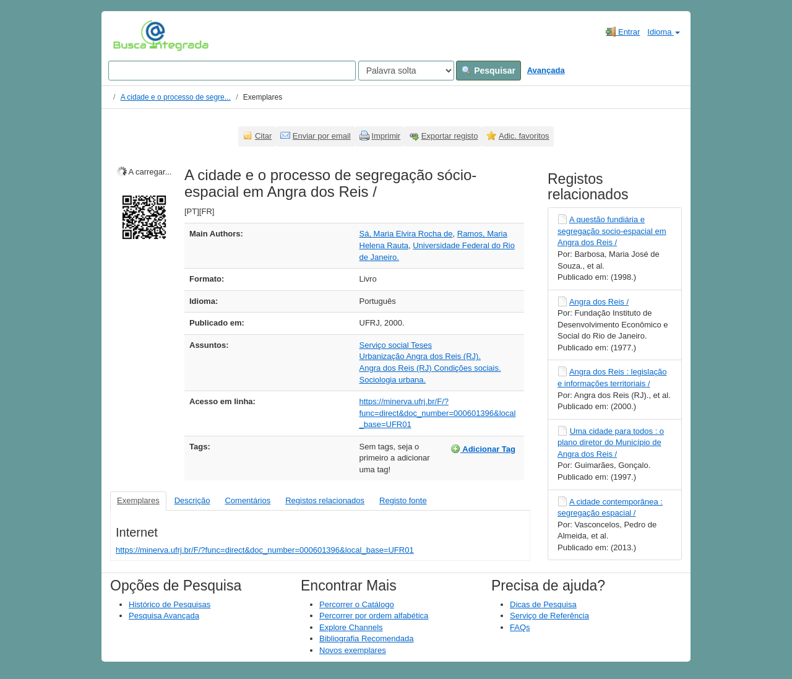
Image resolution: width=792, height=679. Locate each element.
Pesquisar (488, 71)
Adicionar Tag (482, 449)
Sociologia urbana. (392, 379)
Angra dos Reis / (599, 301)
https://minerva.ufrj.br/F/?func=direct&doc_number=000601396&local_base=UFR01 (437, 413)
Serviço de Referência (549, 615)
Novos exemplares (352, 650)
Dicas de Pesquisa (543, 604)
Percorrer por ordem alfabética (373, 615)
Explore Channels (351, 627)
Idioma (663, 32)
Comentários (247, 500)
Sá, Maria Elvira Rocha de (406, 233)
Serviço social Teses (396, 345)
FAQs (520, 627)
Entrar (623, 32)
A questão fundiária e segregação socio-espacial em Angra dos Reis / (611, 231)
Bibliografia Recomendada (366, 638)
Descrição (192, 500)
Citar (263, 136)
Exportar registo (449, 136)
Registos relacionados (324, 500)
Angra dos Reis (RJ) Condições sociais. (430, 368)
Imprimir (385, 136)
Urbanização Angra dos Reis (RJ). (420, 356)
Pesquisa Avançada (164, 615)
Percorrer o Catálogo (356, 604)
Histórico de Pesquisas (169, 604)
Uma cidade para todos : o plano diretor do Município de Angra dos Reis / (610, 442)
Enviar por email (322, 136)
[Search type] (406, 70)
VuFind (132, 35)
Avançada (546, 70)
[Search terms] (232, 70)
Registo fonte (403, 500)
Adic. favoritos (524, 136)
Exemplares (138, 500)
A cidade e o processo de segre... (176, 97)
